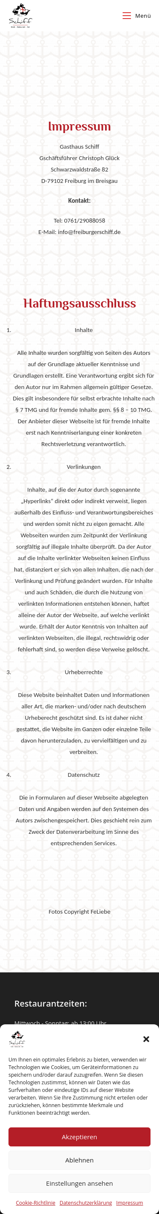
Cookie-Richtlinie (36, 1202)
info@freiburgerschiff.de (89, 232)
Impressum (129, 1202)
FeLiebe (101, 911)
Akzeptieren (79, 1136)
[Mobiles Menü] (137, 15)
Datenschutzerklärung (85, 1202)
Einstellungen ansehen (79, 1183)
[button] (146, 1039)
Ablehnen (79, 1160)
